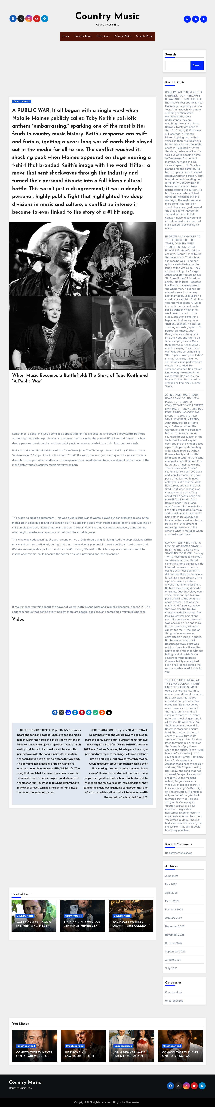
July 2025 (171, 968)
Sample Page (144, 36)
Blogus (117, 1102)
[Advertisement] (82, 73)
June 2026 (172, 875)
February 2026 (174, 909)
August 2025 (173, 959)
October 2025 (173, 943)
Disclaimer (103, 36)
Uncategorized (174, 1000)
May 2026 (171, 884)
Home (66, 36)
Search (170, 54)
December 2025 (174, 926)
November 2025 (174, 934)
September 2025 (175, 951)
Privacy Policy (123, 36)
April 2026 (171, 892)
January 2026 (173, 917)
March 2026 (172, 901)
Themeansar (133, 1102)
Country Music (107, 17)
